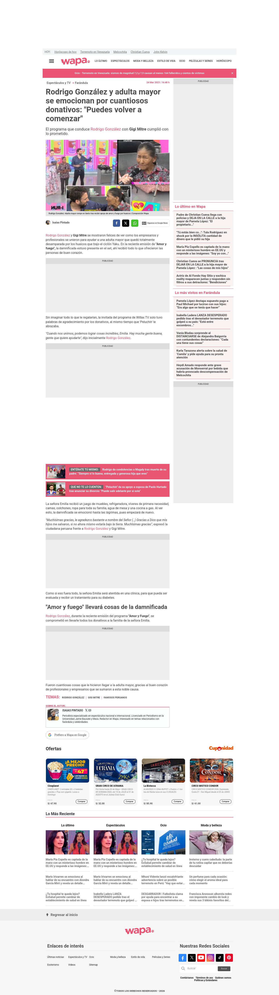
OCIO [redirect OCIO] (182, 60)
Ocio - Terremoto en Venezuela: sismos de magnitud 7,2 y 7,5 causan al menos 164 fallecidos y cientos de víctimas (139, 73)
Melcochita (120, 51)
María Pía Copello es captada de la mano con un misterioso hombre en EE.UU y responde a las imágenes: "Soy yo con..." (203, 250)
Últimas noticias (55, 957)
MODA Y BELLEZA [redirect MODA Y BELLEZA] (143, 60)
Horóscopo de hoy (65, 51)
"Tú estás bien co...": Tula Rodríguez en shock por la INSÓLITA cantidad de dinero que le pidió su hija (202, 236)
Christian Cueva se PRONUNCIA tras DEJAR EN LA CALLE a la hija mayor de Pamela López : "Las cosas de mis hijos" (203, 265)
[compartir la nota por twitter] (125, 223)
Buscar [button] (224, 969)
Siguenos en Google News (155, 223)
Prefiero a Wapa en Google (70, 735)
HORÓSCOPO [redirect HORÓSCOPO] (224, 60)
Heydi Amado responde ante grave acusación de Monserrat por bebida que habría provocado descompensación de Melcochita (202, 370)
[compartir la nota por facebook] (116, 223)
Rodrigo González (106, 129)
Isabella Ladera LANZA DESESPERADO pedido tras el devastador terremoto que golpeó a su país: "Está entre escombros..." (203, 320)
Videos (71, 964)
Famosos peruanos (115, 697)
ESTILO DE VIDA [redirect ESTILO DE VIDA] (166, 60)
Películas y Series (161, 957)
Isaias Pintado (61, 222)
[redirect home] (75, 62)
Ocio (91, 957)
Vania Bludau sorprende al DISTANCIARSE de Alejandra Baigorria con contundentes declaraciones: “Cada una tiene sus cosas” (202, 338)
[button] (232, 73)
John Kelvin (160, 51)
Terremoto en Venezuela (95, 51)
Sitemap (93, 964)
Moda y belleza (118, 957)
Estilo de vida (138, 957)
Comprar (81, 801)
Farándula (81, 83)
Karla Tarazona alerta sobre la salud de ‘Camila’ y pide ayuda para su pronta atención (202, 354)
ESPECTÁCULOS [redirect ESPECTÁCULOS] (120, 60)
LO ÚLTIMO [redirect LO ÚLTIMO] (101, 60)
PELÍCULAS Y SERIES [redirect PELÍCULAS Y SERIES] (201, 60)
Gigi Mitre (94, 697)
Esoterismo (53, 964)
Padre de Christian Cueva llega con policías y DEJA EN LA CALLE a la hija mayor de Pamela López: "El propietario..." (201, 220)
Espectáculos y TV (59, 83)
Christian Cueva (140, 51)
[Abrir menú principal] (51, 61)
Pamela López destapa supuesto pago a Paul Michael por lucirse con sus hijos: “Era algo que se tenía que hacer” (202, 304)
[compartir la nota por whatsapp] (134, 223)
